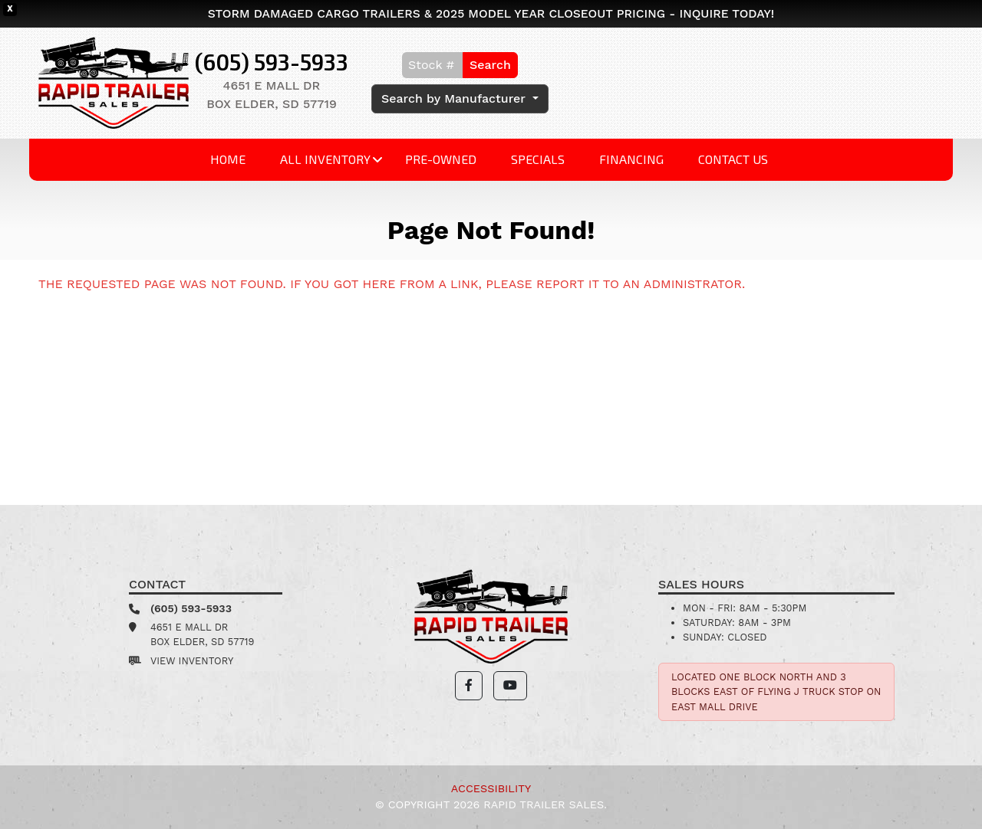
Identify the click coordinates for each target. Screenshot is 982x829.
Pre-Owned (440, 159)
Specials (538, 159)
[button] (469, 685)
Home (228, 159)
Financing (631, 159)
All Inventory (325, 159)
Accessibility (491, 788)
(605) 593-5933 (271, 61)
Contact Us (733, 159)
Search (490, 64)
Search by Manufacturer (455, 98)
